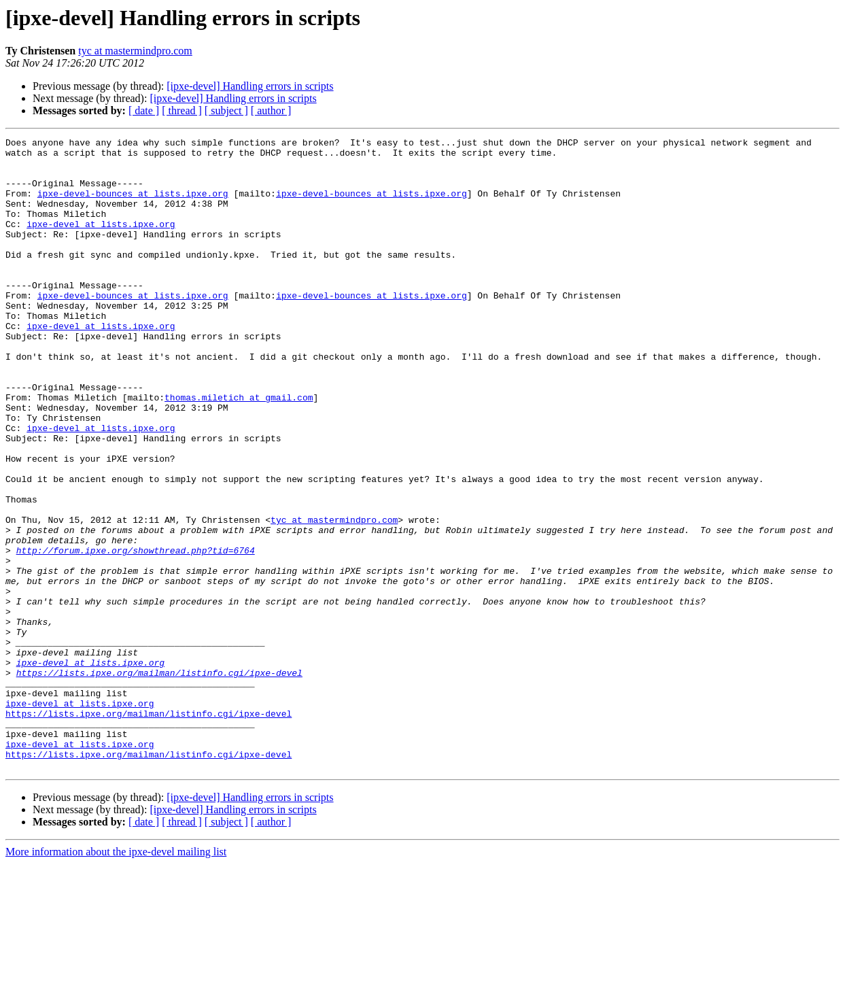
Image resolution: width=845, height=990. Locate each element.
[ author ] (271, 110)
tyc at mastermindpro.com (135, 50)
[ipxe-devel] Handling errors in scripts (250, 86)
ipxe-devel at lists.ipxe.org (101, 242)
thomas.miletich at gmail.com (239, 450)
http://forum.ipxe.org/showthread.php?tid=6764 (135, 634)
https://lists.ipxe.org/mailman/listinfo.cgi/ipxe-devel (159, 780)
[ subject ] (226, 110)
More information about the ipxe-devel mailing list (115, 978)
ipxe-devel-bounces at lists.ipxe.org (132, 205)
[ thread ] (182, 110)
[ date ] (143, 110)
